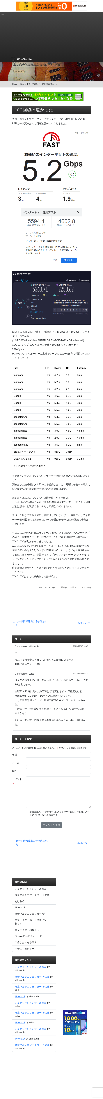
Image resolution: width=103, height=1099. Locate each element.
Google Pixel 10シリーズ (28, 936)
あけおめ (20, 901)
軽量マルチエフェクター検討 (30, 913)
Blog (22, 84)
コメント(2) (85, 587)
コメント (17, 781)
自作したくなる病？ (26, 942)
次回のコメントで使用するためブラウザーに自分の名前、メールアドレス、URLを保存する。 (59, 813)
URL (14, 771)
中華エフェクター (24, 948)
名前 (14, 754)
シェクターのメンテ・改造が (30, 889)
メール (16, 763)
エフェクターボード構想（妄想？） (30, 922)
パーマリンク (72, 587)
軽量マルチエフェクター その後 (32, 895)
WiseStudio (24, 59)
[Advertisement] (51, 33)
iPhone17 (20, 907)
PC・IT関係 (32, 84)
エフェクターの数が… (27, 930)
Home (14, 84)
